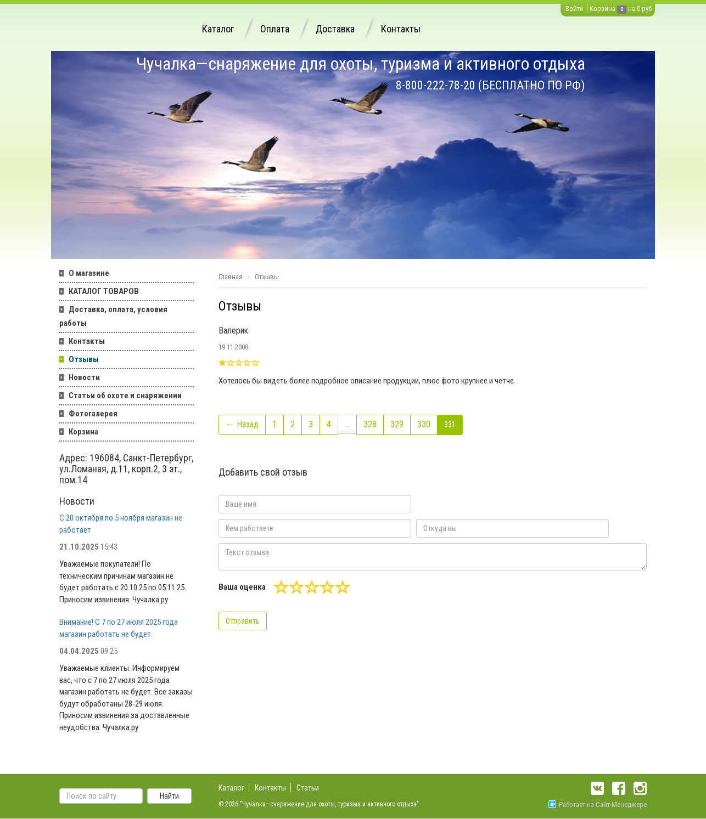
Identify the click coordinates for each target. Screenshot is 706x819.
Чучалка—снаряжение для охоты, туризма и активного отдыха (360, 63)
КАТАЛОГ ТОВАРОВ (104, 291)
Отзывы (84, 359)
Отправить (243, 621)
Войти (574, 8)
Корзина (602, 8)
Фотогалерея (93, 414)
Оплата (274, 29)
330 (423, 424)
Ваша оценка (242, 587)
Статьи (307, 787)
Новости (84, 377)
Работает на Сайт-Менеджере (597, 804)
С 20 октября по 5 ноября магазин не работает (120, 523)
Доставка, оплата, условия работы (113, 316)
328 (370, 424)
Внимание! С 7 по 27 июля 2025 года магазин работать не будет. (118, 628)
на (631, 8)
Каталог (218, 29)
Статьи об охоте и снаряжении (125, 395)
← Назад (242, 424)
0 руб (644, 8)
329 (397, 424)
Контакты (401, 29)
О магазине (89, 273)
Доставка (335, 29)
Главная (230, 277)
